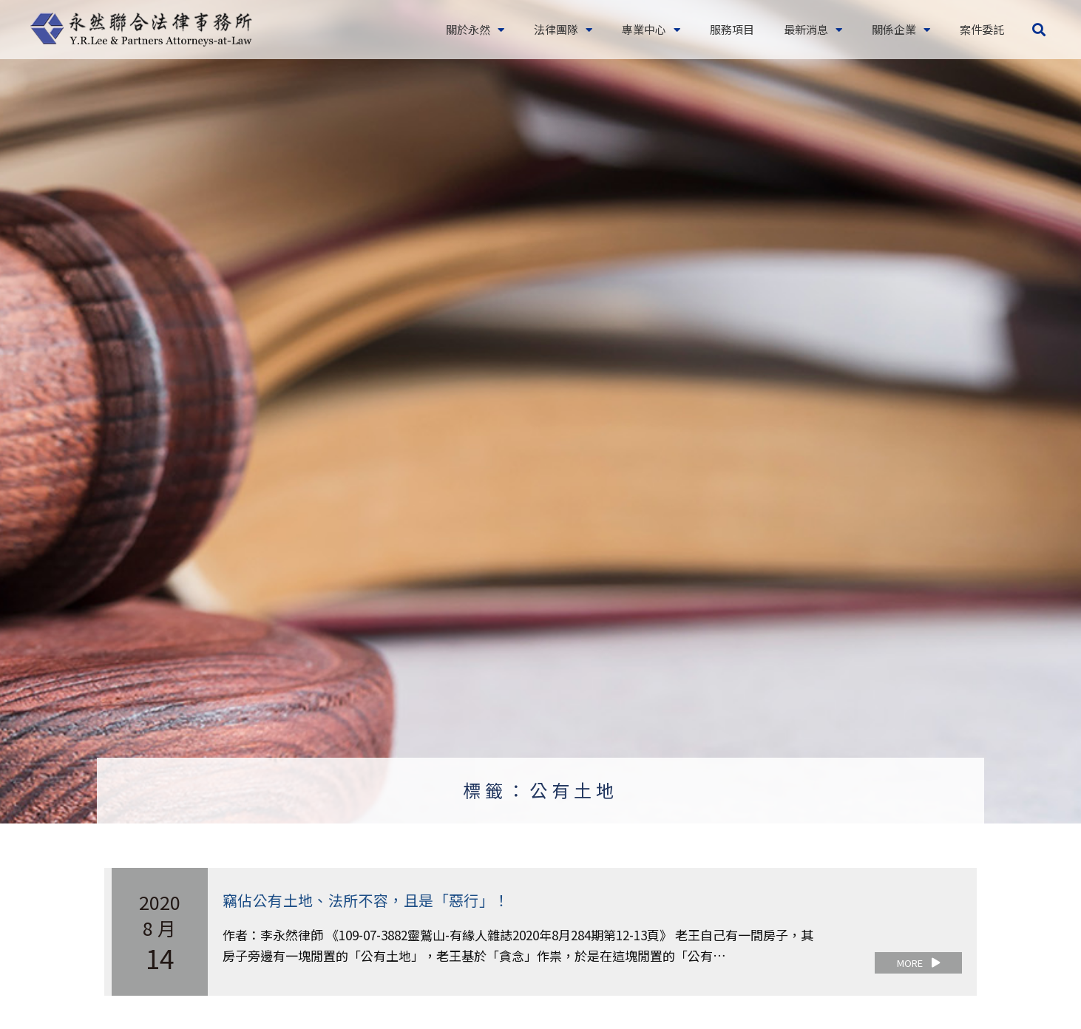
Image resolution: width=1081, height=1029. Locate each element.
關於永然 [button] (475, 30)
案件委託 (982, 29)
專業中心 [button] (651, 30)
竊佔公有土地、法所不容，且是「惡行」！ (366, 900)
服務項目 (732, 29)
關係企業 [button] (901, 30)
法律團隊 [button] (563, 30)
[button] (1038, 30)
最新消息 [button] (813, 30)
